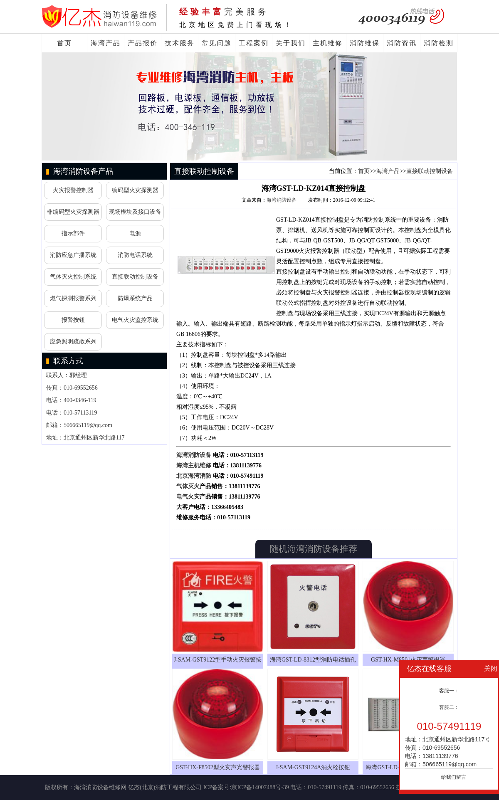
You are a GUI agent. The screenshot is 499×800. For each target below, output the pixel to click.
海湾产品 (106, 43)
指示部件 (73, 233)
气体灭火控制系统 (73, 277)
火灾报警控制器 (73, 190)
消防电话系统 (135, 255)
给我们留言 (453, 777)
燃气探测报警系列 (73, 298)
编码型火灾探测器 (135, 190)
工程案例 (254, 43)
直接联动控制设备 (135, 277)
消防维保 (365, 43)
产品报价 (143, 43)
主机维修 (328, 43)
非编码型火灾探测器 (73, 212)
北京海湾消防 (193, 476)
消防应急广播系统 (73, 255)
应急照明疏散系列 (73, 341)
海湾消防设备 (281, 200)
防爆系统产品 (135, 298)
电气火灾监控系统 (135, 320)
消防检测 (439, 43)
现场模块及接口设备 (135, 212)
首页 (64, 43)
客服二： (449, 707)
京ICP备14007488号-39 (260, 787)
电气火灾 (188, 497)
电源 (135, 233)
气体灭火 (188, 486)
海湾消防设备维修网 (100, 787)
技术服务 (180, 43)
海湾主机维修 (193, 465)
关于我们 (291, 43)
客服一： (449, 691)
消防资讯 (402, 43)
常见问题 (217, 43)
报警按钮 (73, 320)
